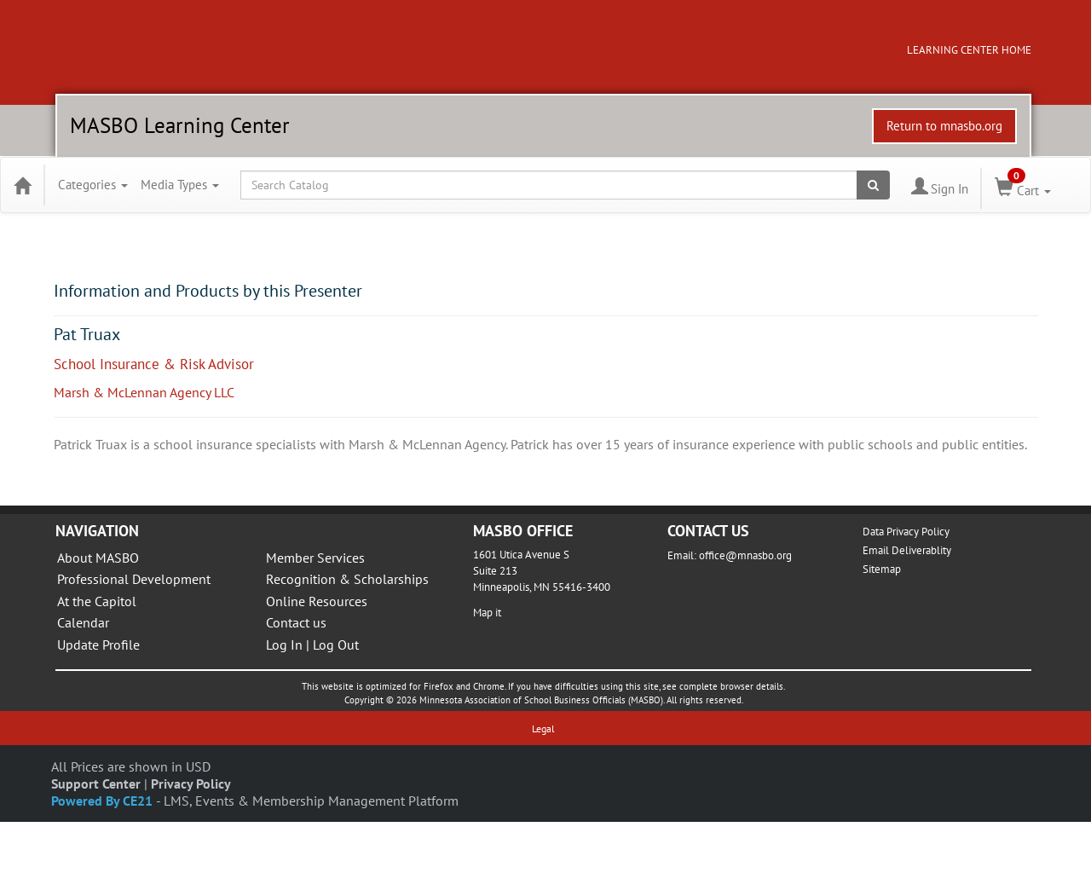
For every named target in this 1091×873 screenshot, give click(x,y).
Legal (543, 728)
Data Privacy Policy (906, 531)
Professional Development (134, 578)
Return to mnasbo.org (944, 126)
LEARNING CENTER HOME (969, 50)
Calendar (83, 622)
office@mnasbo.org (745, 555)
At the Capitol (96, 601)
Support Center (96, 783)
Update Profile (98, 644)
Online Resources (316, 601)
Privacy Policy (191, 783)
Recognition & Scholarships (347, 578)
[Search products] (873, 185)
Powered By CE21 (103, 800)
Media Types (180, 184)
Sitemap (882, 569)
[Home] (22, 185)
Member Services (315, 557)
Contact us (296, 622)
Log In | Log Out (312, 644)
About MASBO (98, 557)
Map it (487, 612)
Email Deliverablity (907, 550)
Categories (93, 184)
